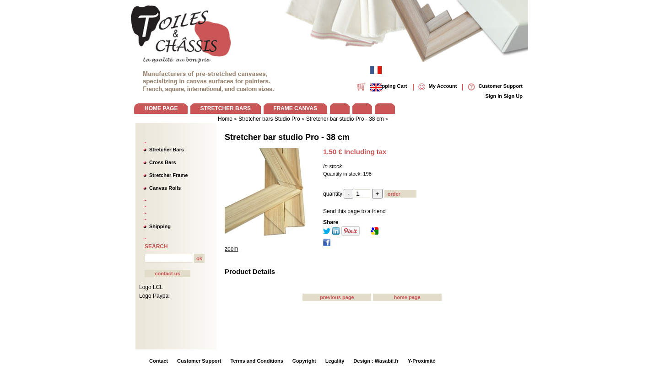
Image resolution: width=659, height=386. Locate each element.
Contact (158, 361)
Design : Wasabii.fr (376, 361)
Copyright (304, 361)
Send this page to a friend (354, 211)
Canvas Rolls (165, 188)
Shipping (160, 226)
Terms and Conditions (257, 361)
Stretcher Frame (168, 175)
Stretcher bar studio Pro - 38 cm (287, 137)
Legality (335, 361)
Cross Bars (162, 162)
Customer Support (199, 361)
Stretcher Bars (166, 149)
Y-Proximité (422, 361)
